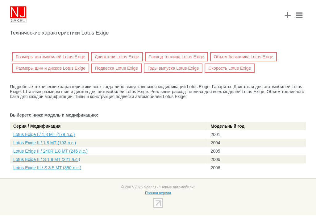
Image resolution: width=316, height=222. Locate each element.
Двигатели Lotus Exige (117, 56)
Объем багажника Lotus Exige (243, 56)
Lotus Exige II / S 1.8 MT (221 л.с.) (46, 159)
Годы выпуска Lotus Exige (173, 68)
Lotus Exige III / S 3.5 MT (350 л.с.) (47, 167)
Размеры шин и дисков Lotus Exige (50, 68)
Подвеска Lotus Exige (116, 68)
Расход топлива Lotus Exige (176, 56)
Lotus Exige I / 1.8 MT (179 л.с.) (44, 134)
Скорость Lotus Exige (229, 68)
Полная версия (158, 193)
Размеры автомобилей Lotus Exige (50, 56)
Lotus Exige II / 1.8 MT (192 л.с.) (44, 142)
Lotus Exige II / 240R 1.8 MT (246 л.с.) (50, 151)
